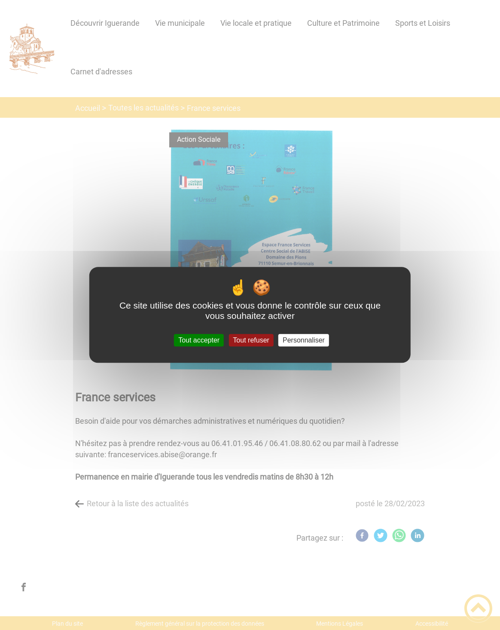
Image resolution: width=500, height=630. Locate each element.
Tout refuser (251, 340)
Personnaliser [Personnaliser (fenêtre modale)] (304, 340)
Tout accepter (199, 340)
